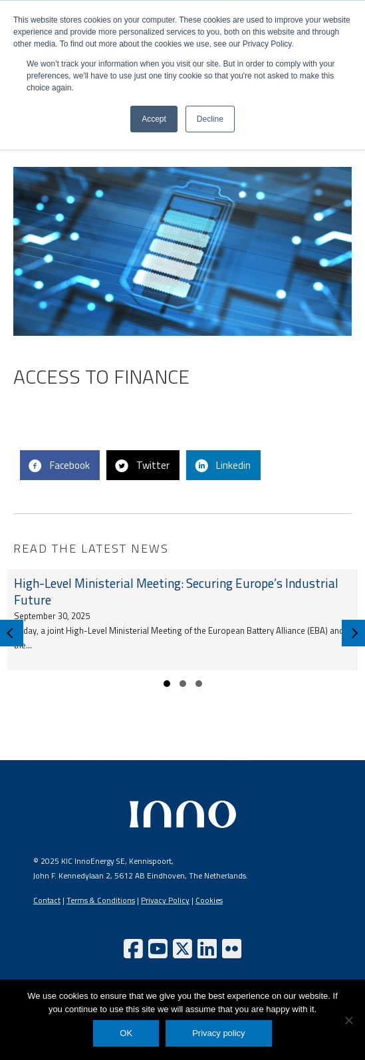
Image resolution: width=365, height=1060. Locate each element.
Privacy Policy (165, 900)
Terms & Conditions (100, 900)
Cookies (209, 900)
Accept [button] (154, 119)
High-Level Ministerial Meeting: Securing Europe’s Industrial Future (176, 591)
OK (126, 1033)
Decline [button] (210, 119)
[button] (167, 683)
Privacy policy (218, 1033)
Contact (47, 900)
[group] (182, 619)
